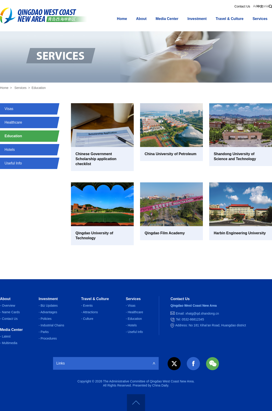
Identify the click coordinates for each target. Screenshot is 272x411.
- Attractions (89, 312)
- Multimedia (8, 343)
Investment (196, 19)
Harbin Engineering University (240, 233)
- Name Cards (10, 312)
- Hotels (131, 325)
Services (260, 19)
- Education (134, 318)
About (141, 19)
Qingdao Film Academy (165, 233)
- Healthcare (134, 312)
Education (39, 88)
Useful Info (13, 163)
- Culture (87, 318)
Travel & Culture (229, 19)
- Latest (5, 336)
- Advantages (48, 312)
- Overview (7, 305)
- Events (87, 305)
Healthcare (13, 122)
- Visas (131, 305)
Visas (9, 109)
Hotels (10, 150)
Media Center (167, 19)
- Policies (45, 318)
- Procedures (48, 338)
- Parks (44, 332)
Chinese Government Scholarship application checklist (95, 159)
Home (122, 19)
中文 (260, 6)
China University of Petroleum (171, 154)
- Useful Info (134, 332)
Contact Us (242, 6)
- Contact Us (9, 318)
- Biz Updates (48, 305)
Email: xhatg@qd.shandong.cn (197, 313)
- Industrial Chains (51, 325)
